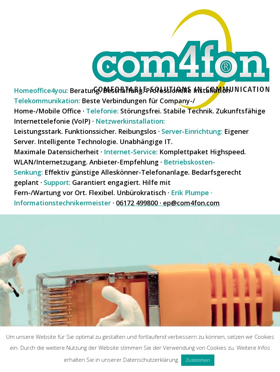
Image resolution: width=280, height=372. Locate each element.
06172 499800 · (139, 202)
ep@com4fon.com (191, 202)
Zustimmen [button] (198, 360)
